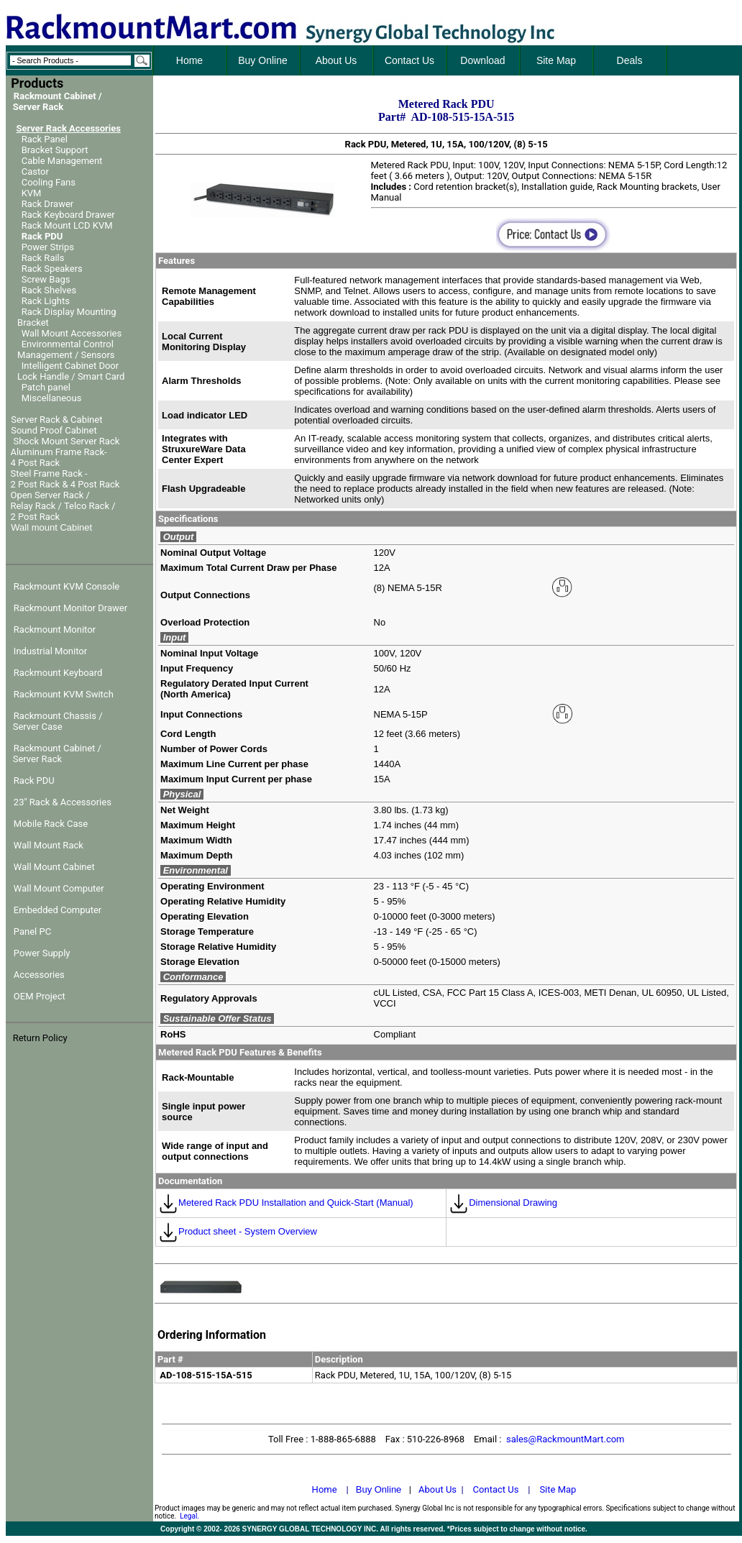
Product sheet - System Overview (237, 1231)
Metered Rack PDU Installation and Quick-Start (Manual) (285, 1202)
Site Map (557, 1489)
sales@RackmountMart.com (565, 1439)
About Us (437, 1489)
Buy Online (379, 1489)
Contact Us (496, 1489)
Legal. (189, 1516)
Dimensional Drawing (503, 1202)
